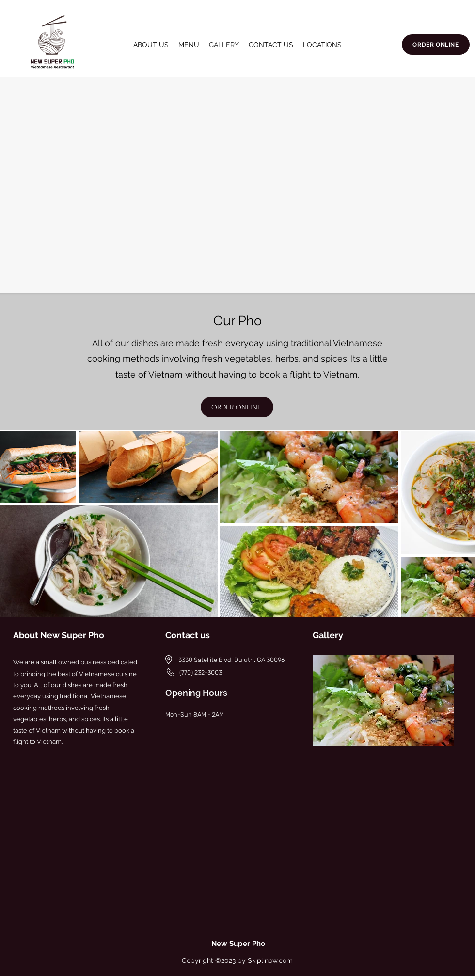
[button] (322, 44)
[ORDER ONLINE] (436, 44)
